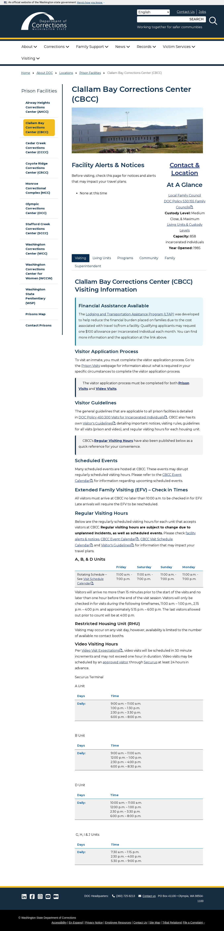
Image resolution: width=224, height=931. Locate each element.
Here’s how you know (90, 2)
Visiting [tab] (80, 258)
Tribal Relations (171, 922)
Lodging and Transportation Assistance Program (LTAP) (130, 314)
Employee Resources (118, 922)
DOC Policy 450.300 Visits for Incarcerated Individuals (121, 417)
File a (194, 922)
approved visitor (115, 662)
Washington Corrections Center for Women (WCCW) (39, 271)
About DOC (45, 73)
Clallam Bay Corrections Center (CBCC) (37, 127)
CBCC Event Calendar (118, 539)
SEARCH (196, 19)
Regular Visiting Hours (113, 441)
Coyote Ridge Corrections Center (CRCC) (37, 168)
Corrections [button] (56, 47)
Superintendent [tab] (88, 266)
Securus (150, 662)
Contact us (147, 896)
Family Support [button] (92, 47)
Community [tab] (148, 258)
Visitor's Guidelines (97, 423)
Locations (66, 73)
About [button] (29, 47)
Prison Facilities (90, 73)
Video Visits (106, 389)
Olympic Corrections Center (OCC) (36, 208)
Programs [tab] (125, 258)
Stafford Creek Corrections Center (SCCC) (38, 228)
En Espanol (76, 922)
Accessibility (59, 922)
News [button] (122, 47)
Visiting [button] (30, 58)
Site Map (154, 922)
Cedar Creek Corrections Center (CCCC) (37, 147)
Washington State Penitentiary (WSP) (35, 296)
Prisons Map (36, 314)
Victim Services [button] (179, 47)
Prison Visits (90, 366)
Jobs (202, 12)
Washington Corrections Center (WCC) (36, 248)
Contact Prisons (39, 325)
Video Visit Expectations (100, 650)
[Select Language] (153, 12)
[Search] (162, 19)
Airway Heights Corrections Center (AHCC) (38, 107)
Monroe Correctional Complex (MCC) (38, 188)
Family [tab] (170, 258)
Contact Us (185, 12)
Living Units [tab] (102, 258)
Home (25, 73)
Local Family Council (184, 195)
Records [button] (146, 47)
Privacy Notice (94, 922)
